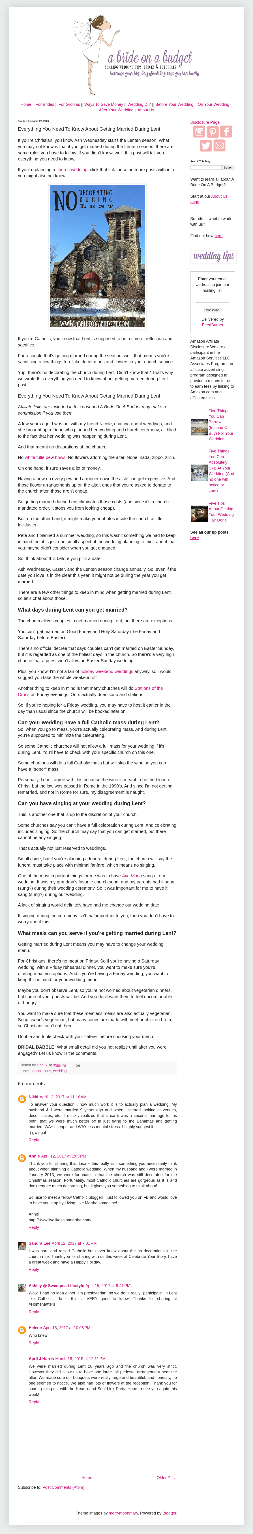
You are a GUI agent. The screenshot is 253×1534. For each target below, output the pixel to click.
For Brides (45, 104)
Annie (34, 1156)
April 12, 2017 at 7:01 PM (74, 1243)
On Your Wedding (213, 104)
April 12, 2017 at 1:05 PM (63, 1156)
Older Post (166, 1478)
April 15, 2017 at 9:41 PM (108, 1285)
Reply (34, 1140)
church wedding (72, 169)
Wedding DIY (139, 104)
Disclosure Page (205, 122)
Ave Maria (132, 875)
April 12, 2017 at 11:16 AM (63, 1097)
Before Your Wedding (174, 104)
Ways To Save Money (103, 104)
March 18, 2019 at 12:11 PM (80, 1359)
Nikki (33, 1097)
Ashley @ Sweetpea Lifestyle (56, 1285)
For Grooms (69, 104)
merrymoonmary (123, 1513)
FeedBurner (212, 325)
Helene (35, 1328)
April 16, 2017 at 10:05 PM (66, 1328)
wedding (59, 1071)
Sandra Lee (39, 1243)
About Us (146, 110)
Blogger (169, 1513)
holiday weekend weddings (106, 671)
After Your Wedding (116, 110)
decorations (41, 1071)
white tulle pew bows (45, 457)
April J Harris (41, 1359)
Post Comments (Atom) (63, 1487)
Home (26, 104)
